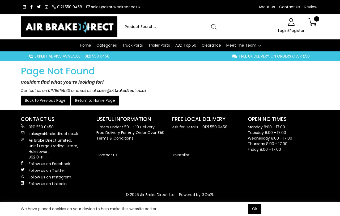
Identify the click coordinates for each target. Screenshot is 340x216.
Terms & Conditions (114, 138)
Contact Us (289, 7)
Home (85, 45)
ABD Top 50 (185, 45)
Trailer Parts (159, 45)
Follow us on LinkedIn (44, 183)
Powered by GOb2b (197, 194)
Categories (106, 45)
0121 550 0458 (67, 7)
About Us (266, 7)
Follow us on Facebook (45, 163)
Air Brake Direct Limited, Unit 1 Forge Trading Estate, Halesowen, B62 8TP (49, 149)
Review (310, 7)
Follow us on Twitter (43, 170)
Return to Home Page (95, 100)
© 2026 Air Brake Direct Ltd (150, 194)
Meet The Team (241, 45)
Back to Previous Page (45, 100)
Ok (254, 208)
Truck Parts (132, 45)
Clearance (211, 45)
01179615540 (59, 90)
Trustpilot (181, 155)
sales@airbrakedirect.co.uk (113, 7)
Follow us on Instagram (46, 177)
